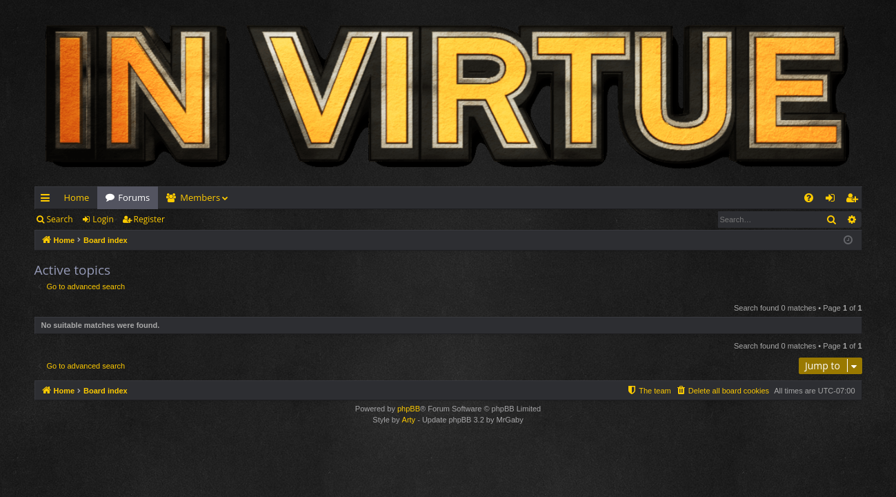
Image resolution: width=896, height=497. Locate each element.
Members (200, 197)
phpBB (408, 409)
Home (77, 197)
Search (60, 219)
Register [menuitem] (854, 200)
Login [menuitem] (833, 200)
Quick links (48, 200)
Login (102, 219)
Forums (134, 197)
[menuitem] (808, 197)
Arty (409, 420)
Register (149, 219)
